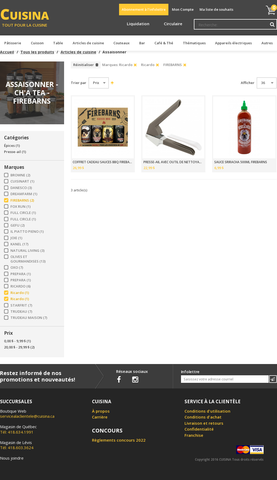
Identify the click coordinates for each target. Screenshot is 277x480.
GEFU (17, 225)
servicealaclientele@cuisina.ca (27, 416)
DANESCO (21, 188)
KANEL (19, 244)
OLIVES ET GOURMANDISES (28, 259)
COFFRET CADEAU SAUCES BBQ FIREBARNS (103, 162)
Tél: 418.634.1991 (18, 429)
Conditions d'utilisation (207, 411)
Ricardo (19, 292)
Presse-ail (15, 152)
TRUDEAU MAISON (28, 317)
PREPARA (20, 274)
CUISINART (22, 181)
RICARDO (20, 286)
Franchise (193, 435)
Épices (12, 145)
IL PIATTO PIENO (27, 231)
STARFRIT (21, 305)
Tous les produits (37, 51)
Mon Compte (183, 9)
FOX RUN (20, 206)
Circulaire (173, 23)
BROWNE (20, 175)
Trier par (78, 83)
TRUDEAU (21, 311)
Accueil (7, 51)
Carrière (100, 417)
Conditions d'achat (202, 417)
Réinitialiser (83, 64)
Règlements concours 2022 (119, 440)
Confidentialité (199, 429)
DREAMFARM (23, 194)
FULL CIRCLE (23, 212)
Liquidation (138, 23)
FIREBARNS (22, 200)
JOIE (16, 238)
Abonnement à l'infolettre (144, 9)
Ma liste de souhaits (216, 9)
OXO (16, 267)
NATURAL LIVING (27, 250)
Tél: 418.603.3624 (17, 445)
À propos (101, 411)
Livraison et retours (203, 423)
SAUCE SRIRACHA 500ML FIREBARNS (240, 162)
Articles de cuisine (78, 51)
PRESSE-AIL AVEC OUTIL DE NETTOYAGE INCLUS (173, 162)
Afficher (247, 83)
